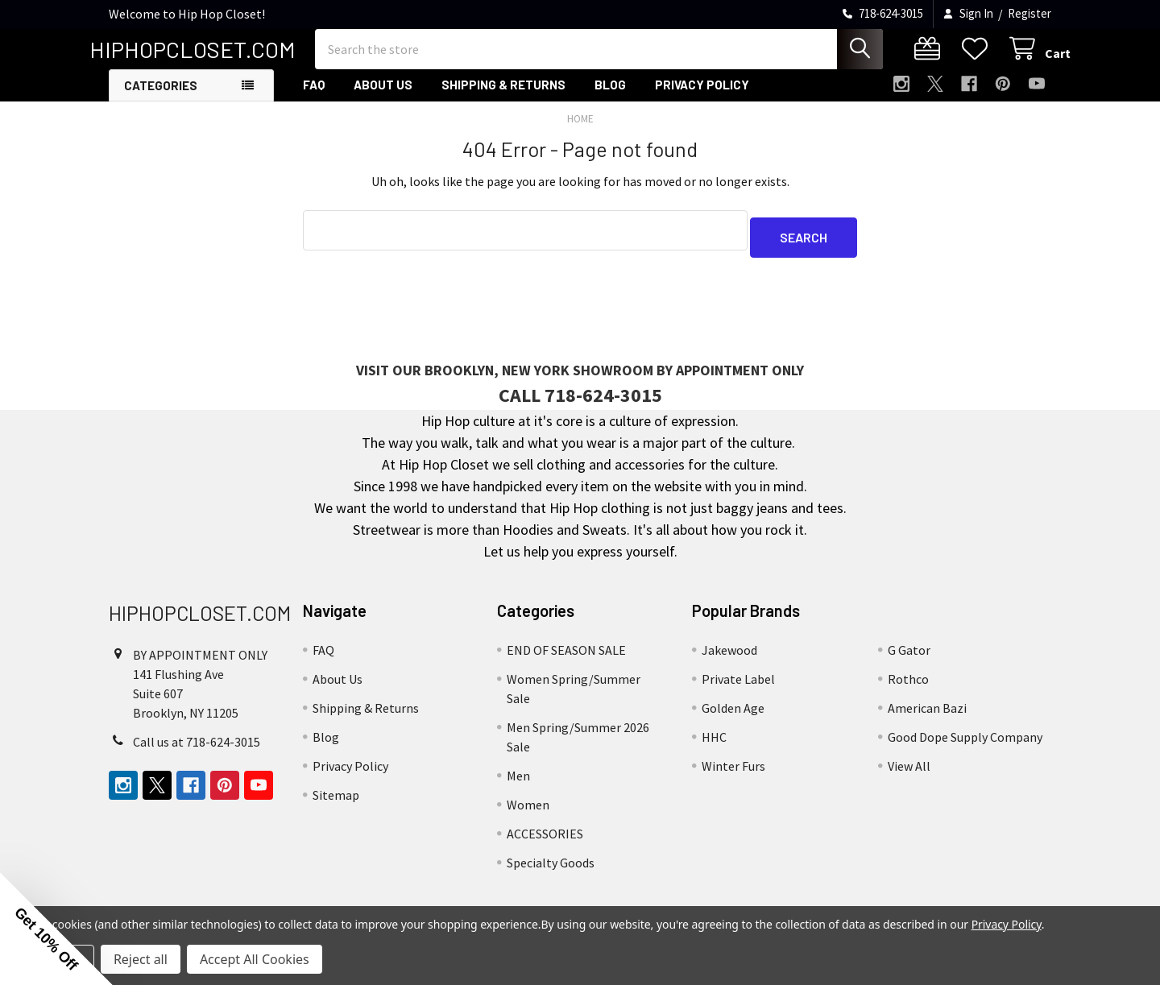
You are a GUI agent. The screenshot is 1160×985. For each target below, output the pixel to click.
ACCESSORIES (545, 841)
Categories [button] (160, 100)
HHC (714, 744)
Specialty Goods (550, 870)
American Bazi (927, 715)
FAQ (314, 99)
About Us (383, 99)
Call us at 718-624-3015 (196, 749)
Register (1029, 13)
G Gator (909, 657)
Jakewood (729, 657)
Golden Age (733, 715)
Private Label (738, 686)
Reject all (141, 959)
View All (909, 773)
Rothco (908, 686)
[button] (56, 928)
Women (528, 812)
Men (518, 783)
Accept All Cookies (254, 959)
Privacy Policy (702, 99)
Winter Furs (733, 773)
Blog (610, 99)
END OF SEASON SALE (566, 657)
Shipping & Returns (503, 99)
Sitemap (336, 802)
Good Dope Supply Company (965, 744)
